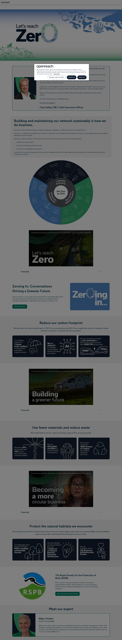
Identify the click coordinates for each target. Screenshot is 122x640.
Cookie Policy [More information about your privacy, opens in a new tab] (57, 74)
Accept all (72, 77)
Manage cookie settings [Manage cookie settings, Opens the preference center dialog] (56, 77)
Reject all (82, 77)
